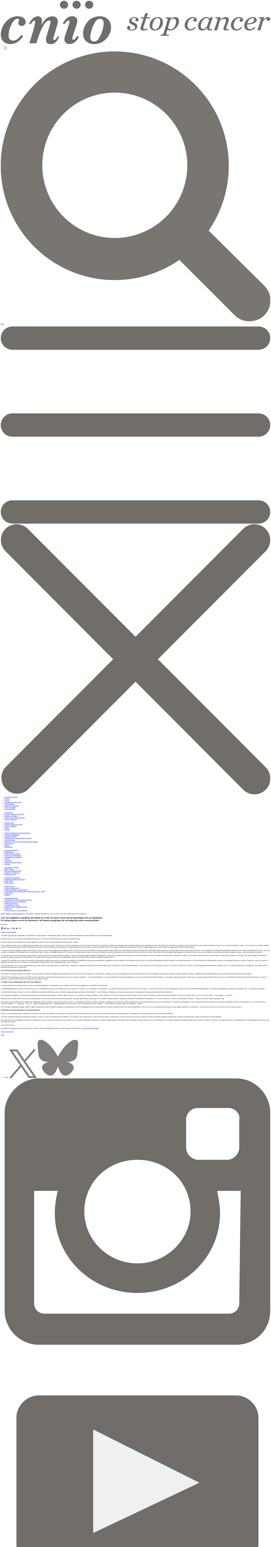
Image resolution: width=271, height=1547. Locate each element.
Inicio (2, 914)
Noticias (7, 799)
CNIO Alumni (9, 883)
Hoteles (7, 845)
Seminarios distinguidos (12, 835)
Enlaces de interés (10, 874)
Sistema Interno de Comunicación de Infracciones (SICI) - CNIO (25, 891)
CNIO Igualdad (9, 804)
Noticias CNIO (9, 823)
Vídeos (7, 828)
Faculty (7, 859)
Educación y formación (12, 806)
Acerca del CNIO (10, 809)
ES (5, 47)
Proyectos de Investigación (13, 855)
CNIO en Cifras (9, 886)
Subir (2, 1035)
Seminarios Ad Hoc (11, 836)
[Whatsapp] (10, 928)
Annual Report (9, 852)
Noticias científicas (10, 826)
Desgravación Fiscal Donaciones (15, 818)
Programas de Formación (12, 878)
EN (6, 48)
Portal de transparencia (12, 888)
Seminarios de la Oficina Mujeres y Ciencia (18, 838)
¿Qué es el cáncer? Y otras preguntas (16, 910)
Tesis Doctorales (10, 840)
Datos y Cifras (9, 869)
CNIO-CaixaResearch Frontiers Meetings (17, 833)
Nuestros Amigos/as (11, 819)
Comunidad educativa (11, 898)
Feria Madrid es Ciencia (12, 905)
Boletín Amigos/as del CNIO (13, 824)
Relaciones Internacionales (13, 862)
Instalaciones (9, 847)
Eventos (7, 800)
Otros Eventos (9, 843)
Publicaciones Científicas (12, 854)
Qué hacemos (9, 812)
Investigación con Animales (13, 857)
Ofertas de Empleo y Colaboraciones (16, 890)
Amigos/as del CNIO (11, 797)
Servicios (7, 864)
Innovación (8, 861)
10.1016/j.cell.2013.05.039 (90, 1028)
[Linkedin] (8, 928)
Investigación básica (18, 914)
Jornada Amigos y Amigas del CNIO (16, 907)
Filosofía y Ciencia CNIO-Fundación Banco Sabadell (21, 842)
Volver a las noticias (7, 1031)
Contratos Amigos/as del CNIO (14, 814)
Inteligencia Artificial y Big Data (15, 879)
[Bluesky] (16, 928)
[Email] (13, 928)
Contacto (7, 895)
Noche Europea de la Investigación (15, 902)
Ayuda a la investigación (8, 932)
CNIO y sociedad (10, 807)
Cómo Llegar (9, 893)
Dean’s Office (9, 881)
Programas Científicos (11, 850)
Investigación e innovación (13, 802)
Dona (2, 324)
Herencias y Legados (11, 816)
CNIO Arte (8, 909)
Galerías (7, 830)
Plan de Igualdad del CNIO (13, 871)
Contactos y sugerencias (12, 873)
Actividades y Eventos (12, 867)
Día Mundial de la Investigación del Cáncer (18, 900)
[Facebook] (2, 928)
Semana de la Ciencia (11, 903)
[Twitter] (5, 928)
